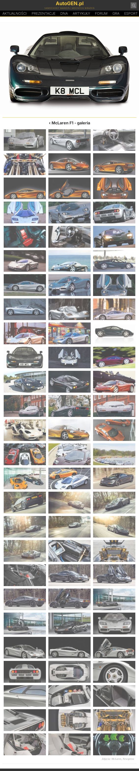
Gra (115, 13)
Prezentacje (44, 13)
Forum (101, 13)
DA (64, 13)
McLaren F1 (62, 122)
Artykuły (81, 13)
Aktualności (14, 13)
